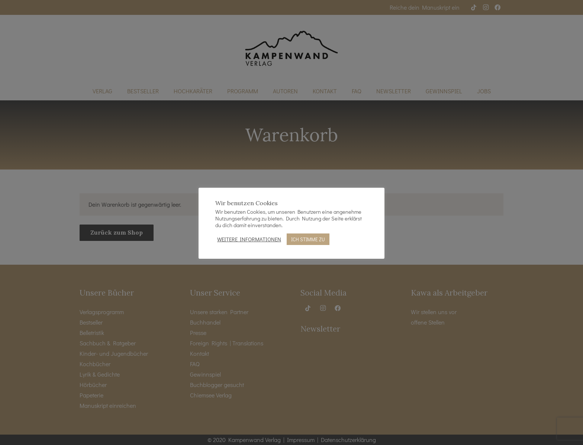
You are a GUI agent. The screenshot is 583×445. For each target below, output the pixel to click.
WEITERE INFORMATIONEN (249, 239)
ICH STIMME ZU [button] (308, 239)
